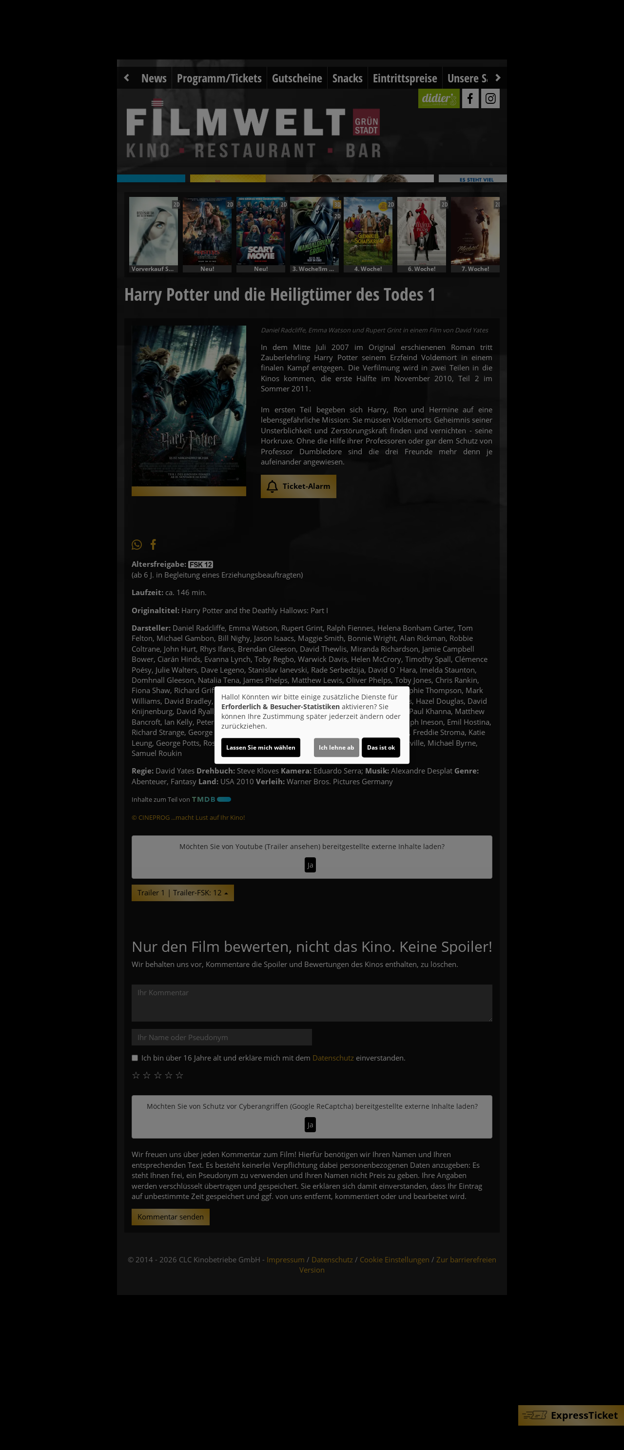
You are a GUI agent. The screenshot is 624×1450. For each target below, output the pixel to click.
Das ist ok (381, 747)
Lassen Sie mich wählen (260, 747)
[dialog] (312, 725)
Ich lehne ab (336, 747)
